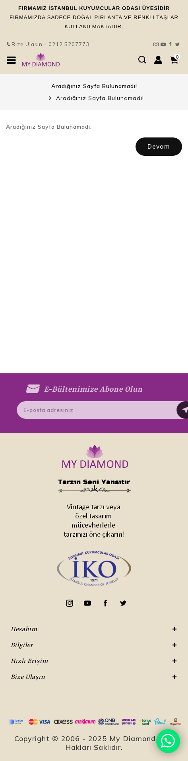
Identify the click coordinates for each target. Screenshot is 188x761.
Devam (158, 146)
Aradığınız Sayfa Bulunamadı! (100, 98)
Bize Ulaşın (94, 25)
